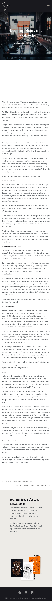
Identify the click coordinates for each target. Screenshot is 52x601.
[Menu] (48, 6)
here (11, 321)
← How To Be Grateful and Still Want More (17, 481)
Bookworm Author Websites (39, 598)
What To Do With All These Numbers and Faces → (32, 485)
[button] (19, 592)
